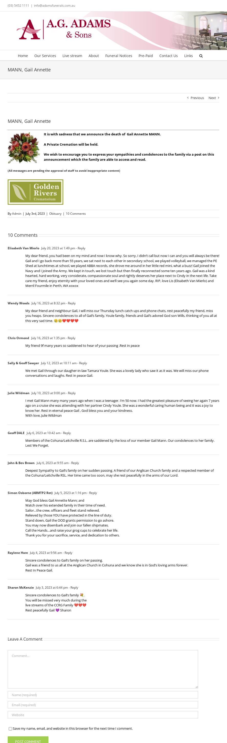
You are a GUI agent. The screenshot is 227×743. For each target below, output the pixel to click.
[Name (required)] (103, 694)
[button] (201, 55)
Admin (16, 213)
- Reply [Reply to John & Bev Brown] (74, 463)
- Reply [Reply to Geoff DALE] (65, 433)
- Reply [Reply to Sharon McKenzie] (73, 587)
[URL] (103, 714)
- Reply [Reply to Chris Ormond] (70, 338)
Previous (197, 97)
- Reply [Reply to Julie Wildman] (70, 393)
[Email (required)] (103, 704)
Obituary (55, 213)
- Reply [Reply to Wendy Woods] (70, 303)
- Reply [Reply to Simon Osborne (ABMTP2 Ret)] (92, 493)
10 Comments (76, 213)
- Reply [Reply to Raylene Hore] (67, 553)
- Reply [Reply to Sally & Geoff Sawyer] (82, 363)
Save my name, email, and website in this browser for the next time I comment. (73, 728)
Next (212, 97)
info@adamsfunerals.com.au (54, 5)
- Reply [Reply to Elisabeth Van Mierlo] (80, 248)
